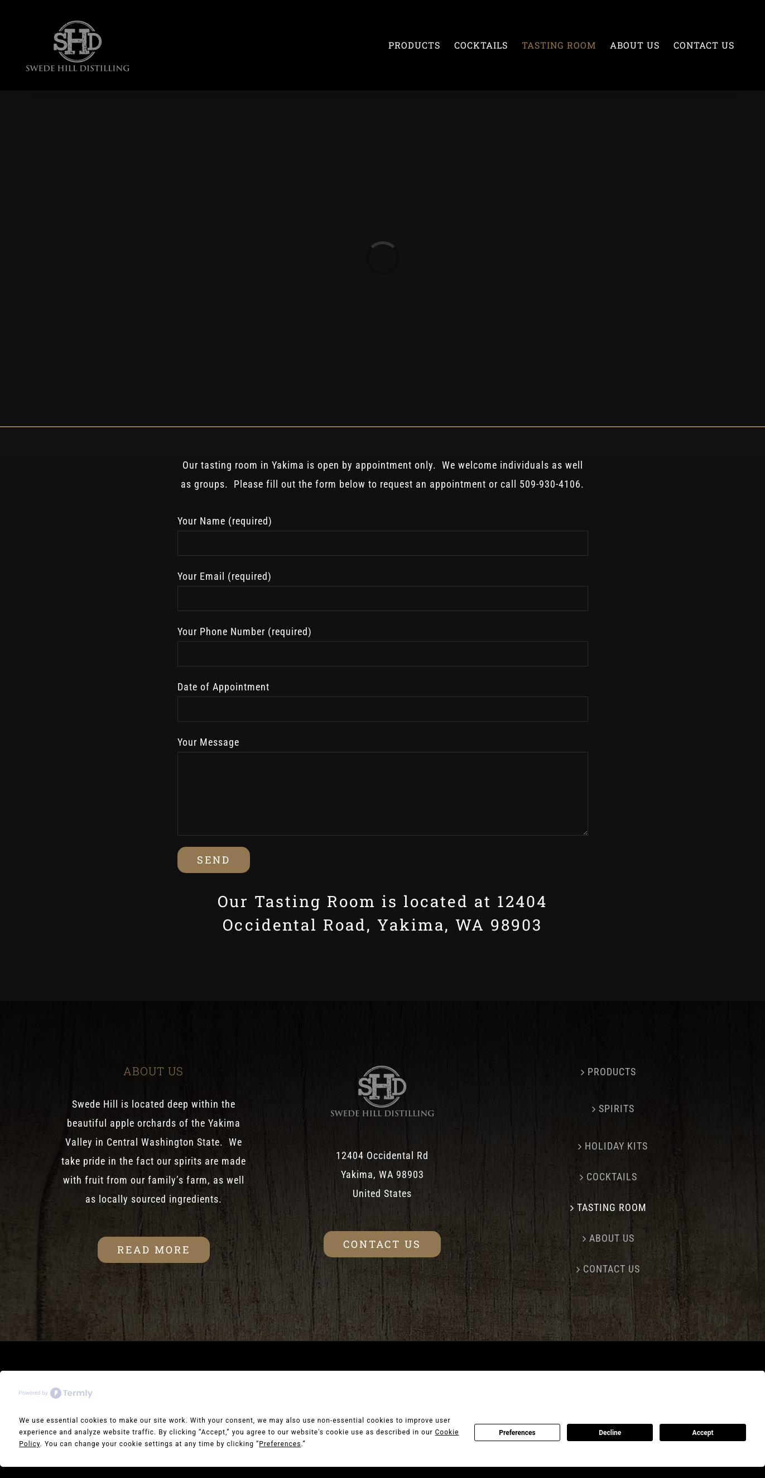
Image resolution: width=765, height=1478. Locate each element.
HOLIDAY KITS (616, 1146)
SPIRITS (616, 1108)
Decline (610, 1433)
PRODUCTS (612, 1071)
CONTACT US (611, 1269)
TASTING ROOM (612, 1207)
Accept (703, 1433)
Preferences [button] (280, 1444)
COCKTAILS (611, 1177)
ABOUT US (611, 1238)
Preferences (517, 1433)
